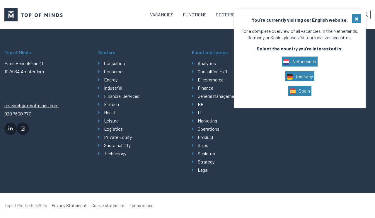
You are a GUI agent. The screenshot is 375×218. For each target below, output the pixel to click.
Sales (203, 145)
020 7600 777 (17, 113)
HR (201, 104)
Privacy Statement (69, 205)
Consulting (114, 63)
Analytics (207, 63)
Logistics (113, 129)
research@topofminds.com (31, 105)
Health (110, 112)
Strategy (206, 161)
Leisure (111, 120)
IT (200, 112)
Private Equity (118, 137)
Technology (115, 153)
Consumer (114, 71)
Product (206, 137)
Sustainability (117, 145)
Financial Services (121, 96)
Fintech (111, 104)
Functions (195, 14)
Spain (300, 91)
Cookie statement (108, 205)
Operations (208, 129)
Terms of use (141, 205)
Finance (205, 88)
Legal (203, 170)
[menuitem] (161, 14)
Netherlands (299, 62)
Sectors (225, 14)
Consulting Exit (213, 71)
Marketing (207, 120)
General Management (218, 96)
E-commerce (211, 79)
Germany (300, 76)
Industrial (113, 88)
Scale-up (206, 153)
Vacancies (161, 14)
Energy (110, 79)
